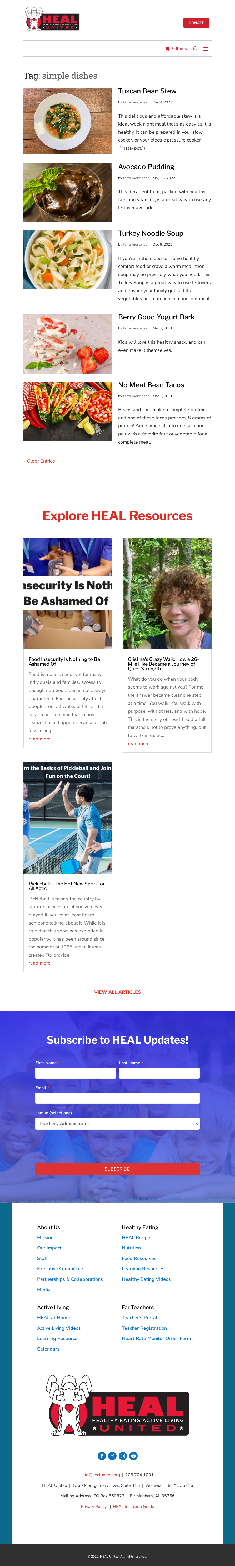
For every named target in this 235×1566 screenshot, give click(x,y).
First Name (47, 1063)
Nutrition (131, 1248)
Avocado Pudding (146, 167)
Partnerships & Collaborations (70, 1279)
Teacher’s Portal (139, 1317)
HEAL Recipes (137, 1237)
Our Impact (49, 1248)
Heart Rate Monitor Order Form (156, 1338)
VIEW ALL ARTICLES (117, 992)
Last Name (131, 1063)
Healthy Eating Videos (146, 1279)
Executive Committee (60, 1269)
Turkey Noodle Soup (150, 233)
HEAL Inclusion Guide (133, 1506)
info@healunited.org (100, 1475)
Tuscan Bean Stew (147, 91)
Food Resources (139, 1258)
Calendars (48, 1349)
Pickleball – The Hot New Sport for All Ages (67, 886)
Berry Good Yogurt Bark (156, 317)
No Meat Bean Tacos (151, 385)
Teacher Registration (144, 1328)
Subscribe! (117, 1169)
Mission (45, 1237)
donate (196, 23)
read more (40, 739)
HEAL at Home (53, 1317)
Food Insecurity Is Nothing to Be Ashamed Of (64, 661)
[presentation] (75, 1145)
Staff (42, 1258)
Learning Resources (143, 1269)
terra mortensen (136, 102)
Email (42, 1088)
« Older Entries (39, 461)
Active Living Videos (59, 1328)
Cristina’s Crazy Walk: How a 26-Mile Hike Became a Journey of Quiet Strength (163, 663)
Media (44, 1290)
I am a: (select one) (55, 1113)
